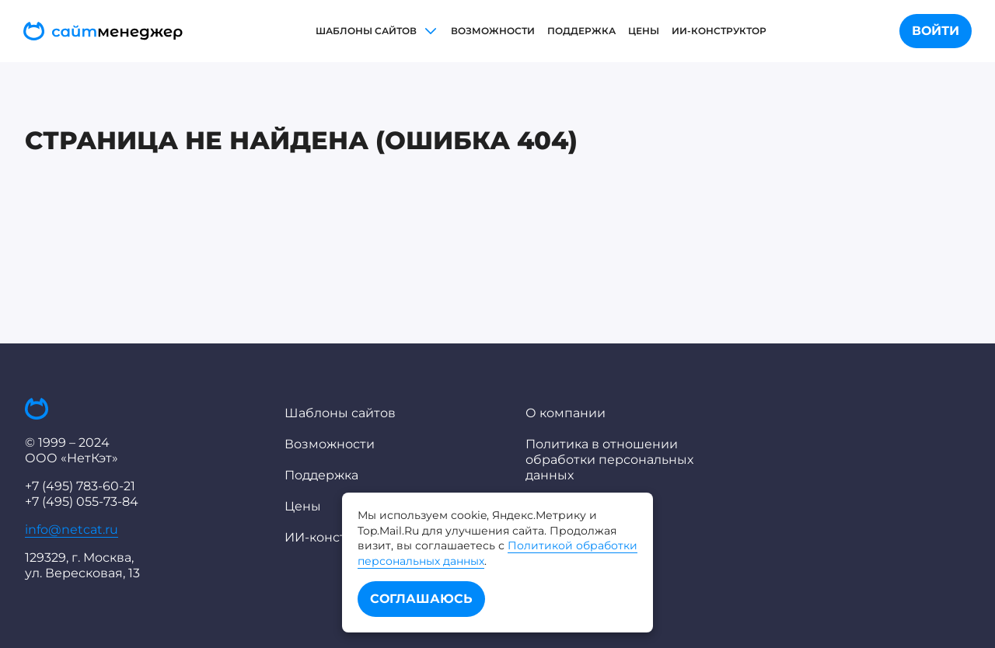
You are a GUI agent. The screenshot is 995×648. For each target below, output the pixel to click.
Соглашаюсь (421, 598)
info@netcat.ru (71, 529)
